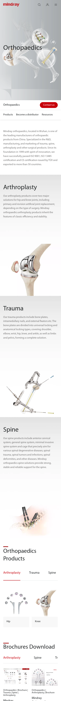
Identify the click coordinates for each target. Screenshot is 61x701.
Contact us (48, 105)
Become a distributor (27, 114)
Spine (52, 572)
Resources (47, 114)
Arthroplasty (11, 572)
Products (8, 114)
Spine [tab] (37, 657)
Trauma (34, 572)
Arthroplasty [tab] (11, 657)
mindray (11, 5)
